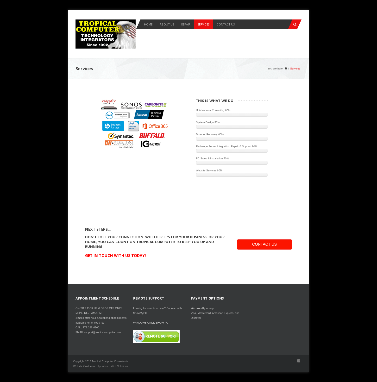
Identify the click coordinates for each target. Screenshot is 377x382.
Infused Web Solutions (114, 366)
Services (203, 24)
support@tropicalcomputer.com (102, 332)
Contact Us (226, 24)
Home (148, 24)
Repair (185, 24)
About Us (167, 24)
